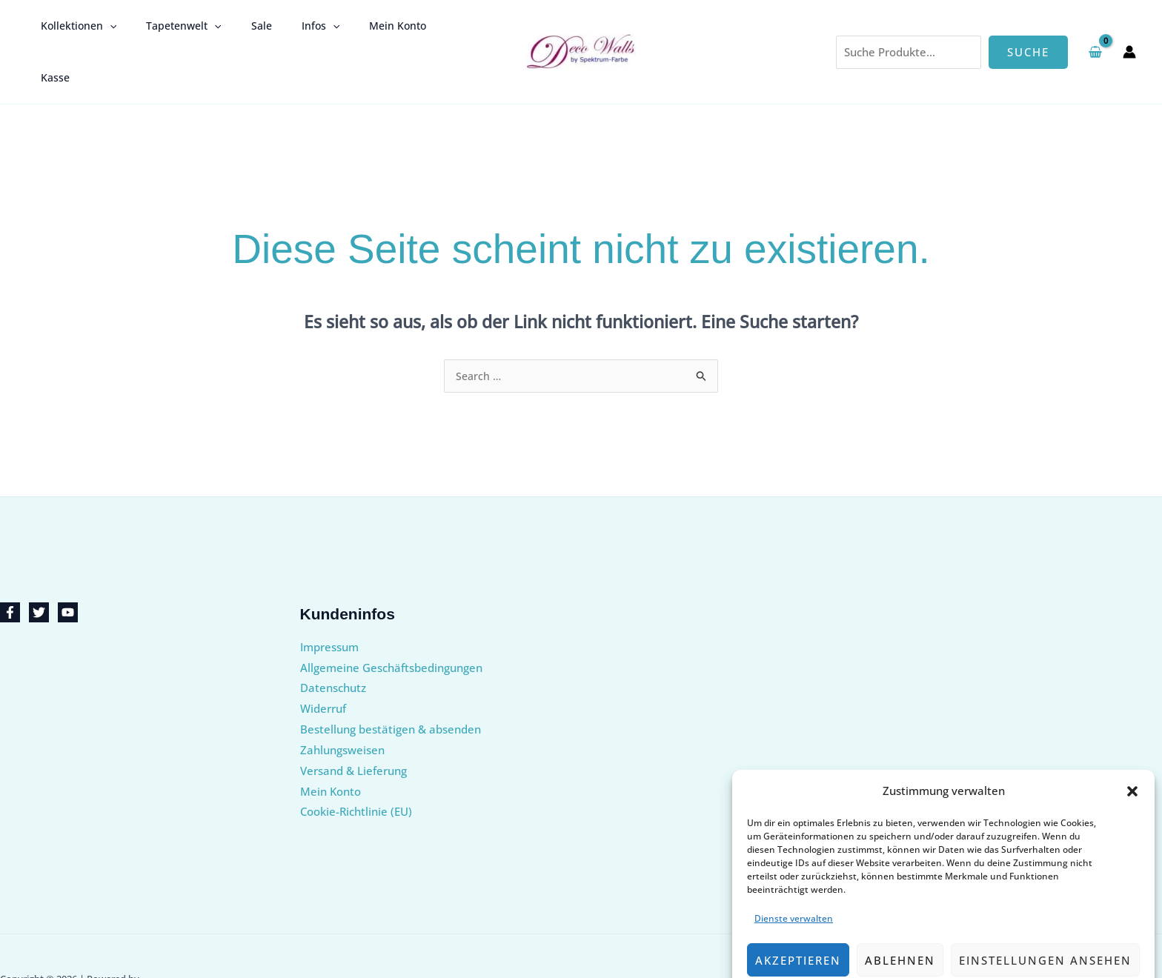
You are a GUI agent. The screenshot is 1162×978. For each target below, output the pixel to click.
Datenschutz (955, 949)
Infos (289, 29)
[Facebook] (10, 567)
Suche (1028, 28)
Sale (239, 28)
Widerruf (323, 663)
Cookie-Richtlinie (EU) (356, 766)
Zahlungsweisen (342, 704)
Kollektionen (74, 29)
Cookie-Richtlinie (884, 949)
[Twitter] (39, 567)
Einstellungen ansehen (1045, 915)
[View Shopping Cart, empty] (1095, 28)
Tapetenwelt (170, 29)
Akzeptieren (798, 915)
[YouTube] (68, 567)
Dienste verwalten (793, 873)
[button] (1132, 746)
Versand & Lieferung (353, 725)
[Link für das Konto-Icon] (1129, 29)
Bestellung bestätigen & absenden (390, 683)
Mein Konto (357, 28)
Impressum (1015, 949)
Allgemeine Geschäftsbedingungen (391, 622)
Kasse (421, 28)
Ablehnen (900, 915)
